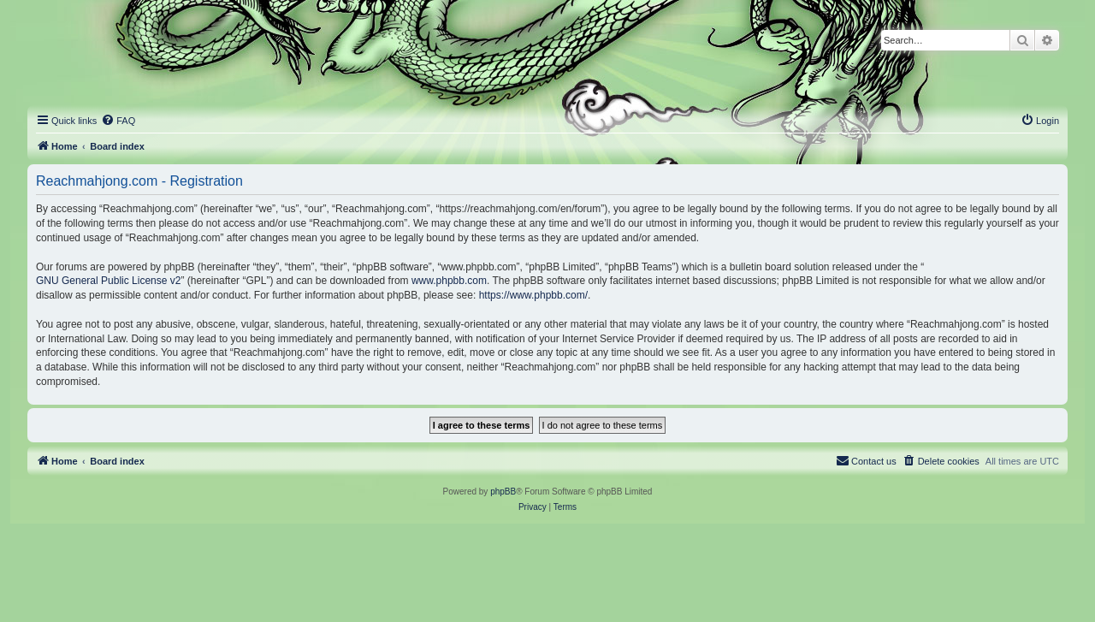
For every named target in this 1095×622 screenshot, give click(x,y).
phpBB (503, 491)
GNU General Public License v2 (108, 281)
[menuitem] (118, 120)
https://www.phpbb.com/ (533, 295)
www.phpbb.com (449, 281)
